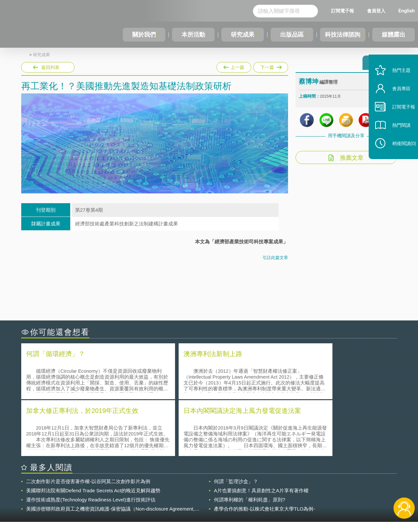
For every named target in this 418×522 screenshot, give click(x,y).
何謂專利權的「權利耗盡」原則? (249, 441)
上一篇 (234, 66)
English (406, 10)
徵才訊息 (251, 486)
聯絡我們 (211, 495)
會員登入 (376, 10)
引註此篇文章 (275, 257)
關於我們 (143, 35)
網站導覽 (251, 495)
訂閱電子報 (342, 10)
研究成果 (241, 35)
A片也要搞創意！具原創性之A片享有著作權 (261, 432)
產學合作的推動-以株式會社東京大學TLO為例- (264, 450)
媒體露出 (394, 35)
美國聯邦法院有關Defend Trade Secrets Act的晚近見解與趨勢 (93, 432)
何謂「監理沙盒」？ (236, 423)
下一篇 (270, 66)
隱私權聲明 (213, 486)
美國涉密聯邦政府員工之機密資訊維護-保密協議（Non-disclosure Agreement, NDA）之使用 (110, 451)
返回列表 (50, 67)
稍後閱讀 (398, 155)
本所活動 (192, 35)
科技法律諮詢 (342, 35)
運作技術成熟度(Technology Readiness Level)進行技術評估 (90, 441)
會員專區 (396, 101)
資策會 (302, 486)
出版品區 (290, 35)
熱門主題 (396, 82)
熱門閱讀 (396, 137)
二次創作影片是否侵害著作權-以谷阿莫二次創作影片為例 (88, 423)
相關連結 (340, 486)
